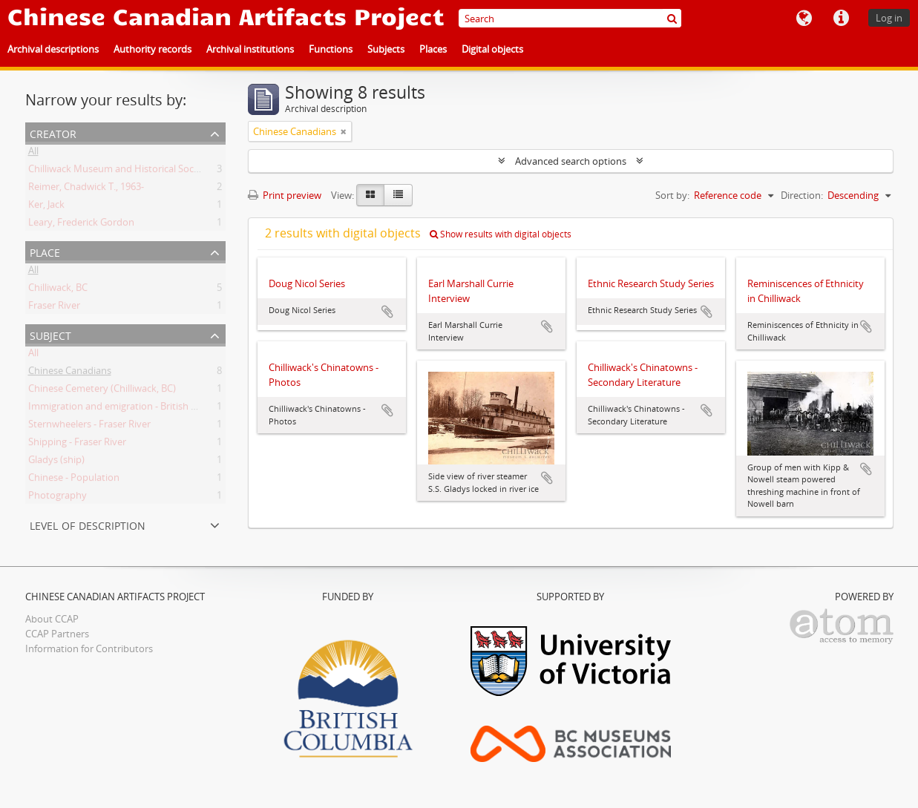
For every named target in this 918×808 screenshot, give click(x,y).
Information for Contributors (89, 648)
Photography (57, 498)
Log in (889, 17)
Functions (331, 49)
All (33, 153)
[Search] (570, 18)
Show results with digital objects (500, 234)
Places (433, 49)
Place (45, 251)
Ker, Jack (46, 207)
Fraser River (54, 308)
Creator (53, 132)
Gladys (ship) (56, 462)
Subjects (385, 49)
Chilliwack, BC (58, 290)
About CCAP (52, 618)
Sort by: (672, 195)
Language (803, 18)
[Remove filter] (344, 131)
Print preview (284, 195)
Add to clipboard (387, 311)
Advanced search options (571, 161)
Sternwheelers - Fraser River (89, 426)
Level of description (87, 524)
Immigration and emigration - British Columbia (130, 409)
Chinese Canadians (69, 373)
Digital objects (492, 49)
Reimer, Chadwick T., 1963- (86, 189)
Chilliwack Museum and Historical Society (119, 171)
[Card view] (370, 195)
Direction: (802, 195)
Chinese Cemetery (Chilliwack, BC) (102, 391)
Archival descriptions (53, 49)
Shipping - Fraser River (77, 444)
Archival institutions (250, 49)
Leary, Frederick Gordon (81, 224)
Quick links (840, 18)
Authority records (152, 49)
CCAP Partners (57, 633)
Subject (50, 334)
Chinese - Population (73, 480)
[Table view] (398, 195)
